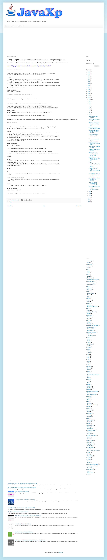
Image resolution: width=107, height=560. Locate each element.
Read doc (89, 416)
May (90, 112)
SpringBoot (89, 442)
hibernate (89, 317)
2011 (89, 198)
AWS (88, 271)
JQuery (89, 352)
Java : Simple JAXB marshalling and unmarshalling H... (93, 183)
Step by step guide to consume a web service (93, 136)
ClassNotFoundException (93, 279)
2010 (89, 200)
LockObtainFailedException (93, 374)
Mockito (89, 384)
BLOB (88, 276)
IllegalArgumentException (93, 325)
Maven (88, 382)
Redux (88, 418)
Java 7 (88, 337)
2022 (89, 78)
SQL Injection (90, 444)
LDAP (88, 369)
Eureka (89, 303)
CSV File (89, 288)
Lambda (89, 368)
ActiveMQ (89, 261)
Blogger (61, 552)
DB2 (88, 291)
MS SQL (89, 386)
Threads (89, 459)
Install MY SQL (90, 330)
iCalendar (89, 323)
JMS (88, 351)
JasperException (91, 335)
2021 (89, 80)
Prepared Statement (91, 404)
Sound (88, 437)
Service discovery (91, 430)
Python (88, 406)
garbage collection (91, 311)
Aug (90, 107)
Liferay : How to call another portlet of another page (93, 154)
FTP (88, 308)
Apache (89, 266)
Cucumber (89, 289)
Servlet (88, 432)
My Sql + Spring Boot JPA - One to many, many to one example (22, 487)
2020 (89, 81)
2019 (89, 83)
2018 (89, 85)
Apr (90, 114)
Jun (90, 110)
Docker (89, 294)
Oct (90, 103)
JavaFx (89, 342)
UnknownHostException (92, 464)
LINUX (88, 373)
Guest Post (19, 26)
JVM (88, 362)
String (88, 452)
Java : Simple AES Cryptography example (94, 128)
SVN (88, 454)
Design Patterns (90, 293)
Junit (88, 361)
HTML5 (89, 320)
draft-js (88, 296)
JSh (88, 354)
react (88, 411)
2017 (89, 87)
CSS (88, 286)
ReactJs (89, 415)
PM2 (88, 401)
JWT (88, 364)
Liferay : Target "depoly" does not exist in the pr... (94, 124)
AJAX (88, 262)
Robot (88, 427)
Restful (88, 421)
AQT (88, 269)
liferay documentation (31, 62)
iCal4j (88, 322)
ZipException (90, 472)
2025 (89, 72)
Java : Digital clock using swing (22, 491)
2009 (89, 201)
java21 (88, 340)
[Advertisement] (25, 41)
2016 (89, 89)
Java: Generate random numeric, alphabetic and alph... (94, 131)
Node (88, 393)
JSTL (88, 359)
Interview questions (91, 332)
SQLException (90, 447)
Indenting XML (90, 328)
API (88, 267)
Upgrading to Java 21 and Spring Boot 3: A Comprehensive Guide (22, 483)
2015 (89, 91)
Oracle (88, 398)
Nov (90, 101)
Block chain (89, 277)
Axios (88, 272)
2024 (89, 74)
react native (90, 413)
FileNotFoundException (92, 306)
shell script (89, 433)
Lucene (89, 379)
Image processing (91, 327)
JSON (88, 356)
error (88, 301)
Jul (89, 109)
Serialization (90, 428)
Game (88, 310)
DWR (88, 298)
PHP (88, 399)
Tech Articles (90, 455)
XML (88, 471)
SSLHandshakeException (93, 450)
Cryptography (90, 284)
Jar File (89, 334)
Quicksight (89, 410)
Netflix (88, 389)
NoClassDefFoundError (92, 391)
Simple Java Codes (91, 435)
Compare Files (90, 281)
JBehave (89, 347)
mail (88, 381)
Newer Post (9, 206)
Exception (89, 305)
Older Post (78, 206)
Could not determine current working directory (18, 511)
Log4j (88, 377)
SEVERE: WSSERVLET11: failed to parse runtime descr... (94, 159)
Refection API (90, 420)
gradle (88, 313)
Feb (90, 193)
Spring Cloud (90, 440)
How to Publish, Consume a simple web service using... (94, 175)
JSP (88, 357)
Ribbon (89, 423)
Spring (88, 438)
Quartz (88, 408)
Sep (90, 105)
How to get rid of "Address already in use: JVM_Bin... (94, 179)
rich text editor (90, 425)
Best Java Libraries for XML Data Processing (25, 499)
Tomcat (89, 461)
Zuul (88, 474)
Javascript (89, 344)
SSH (88, 449)
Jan (90, 195)
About (12, 26)
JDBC (88, 349)
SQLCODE (89, 445)
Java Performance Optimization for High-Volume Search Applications (30, 540)
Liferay (12, 201)
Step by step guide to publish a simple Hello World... (94, 143)
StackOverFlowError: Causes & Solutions (24, 532)
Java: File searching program (93, 117)
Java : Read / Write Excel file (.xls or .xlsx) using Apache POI (21, 507)
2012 (89, 97)
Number (89, 396)
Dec (90, 99)
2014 (89, 93)
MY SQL (89, 387)
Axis (88, 274)
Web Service (90, 469)
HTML (88, 318)
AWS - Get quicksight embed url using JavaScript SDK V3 (28, 515)
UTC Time (89, 467)
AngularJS (89, 264)
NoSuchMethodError (91, 394)
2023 (89, 76)
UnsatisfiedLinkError (91, 466)
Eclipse (89, 300)
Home (6, 26)
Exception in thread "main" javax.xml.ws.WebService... (94, 170)
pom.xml (89, 403)
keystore (89, 366)
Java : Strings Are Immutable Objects (23, 523)
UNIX (88, 462)
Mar (90, 191)
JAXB (88, 345)
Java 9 (88, 339)
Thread (89, 457)
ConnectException (91, 283)
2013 (89, 95)
